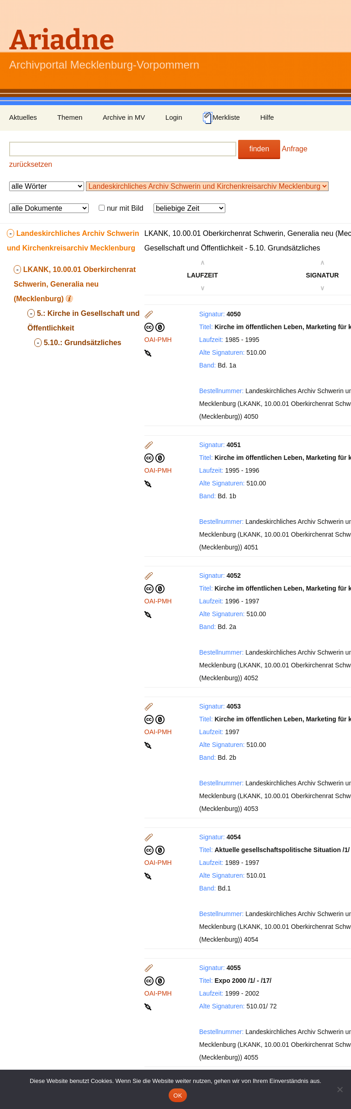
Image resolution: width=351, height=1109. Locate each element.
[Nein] (339, 1089)
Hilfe (267, 117)
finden (259, 149)
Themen (69, 117)
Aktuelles (23, 117)
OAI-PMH (158, 339)
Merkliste (221, 118)
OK (177, 1095)
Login (173, 117)
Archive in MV (124, 117)
